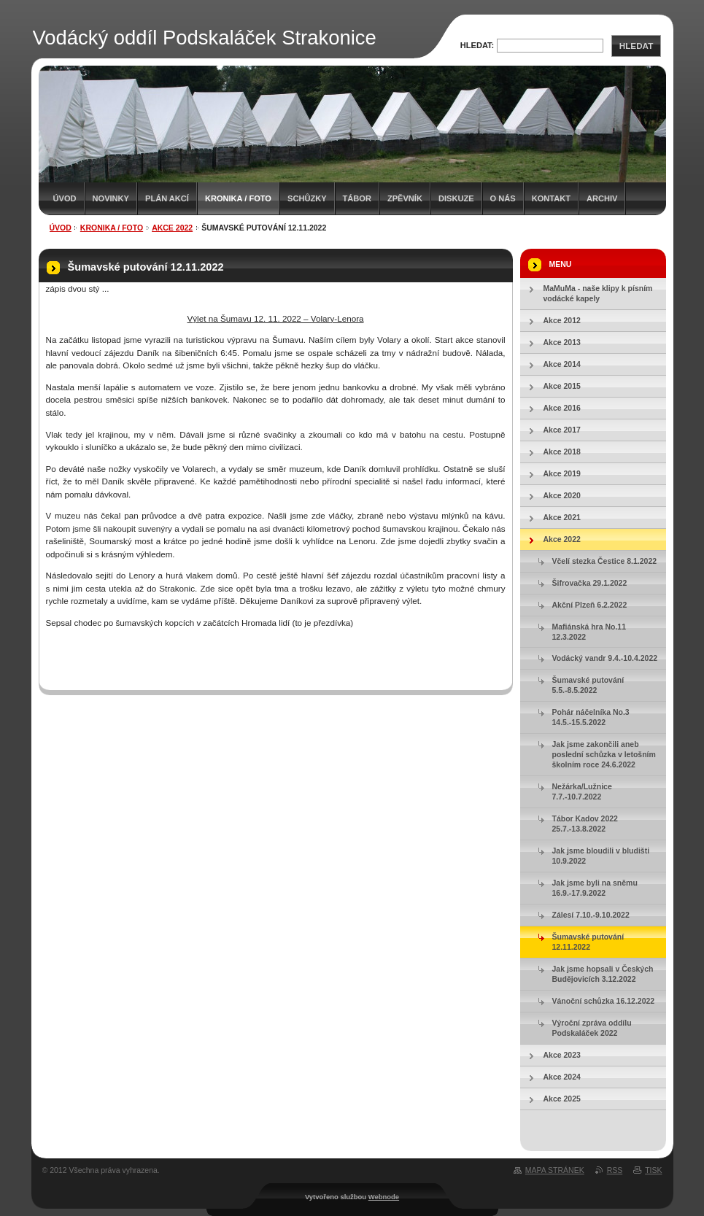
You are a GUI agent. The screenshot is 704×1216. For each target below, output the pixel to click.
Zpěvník (404, 198)
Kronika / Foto (238, 198)
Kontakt (551, 198)
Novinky (111, 198)
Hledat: (477, 45)
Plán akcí (167, 198)
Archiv (602, 198)
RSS (615, 1170)
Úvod (65, 198)
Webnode (383, 1197)
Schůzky (307, 198)
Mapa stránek (554, 1170)
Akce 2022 (172, 227)
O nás (503, 198)
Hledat (636, 45)
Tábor (357, 198)
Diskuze (456, 198)
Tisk (653, 1170)
